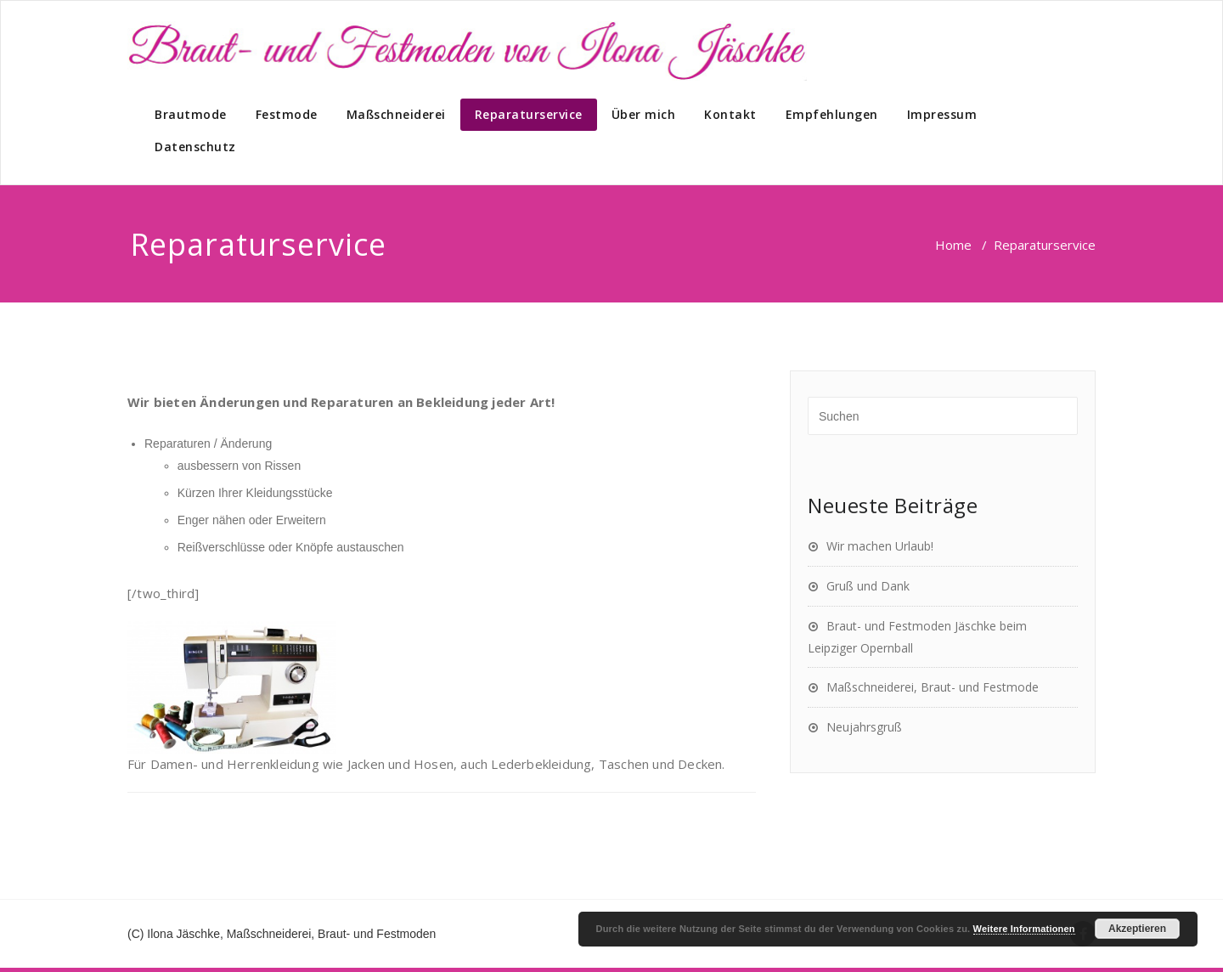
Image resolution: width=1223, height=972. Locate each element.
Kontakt (730, 114)
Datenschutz (195, 146)
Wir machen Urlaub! (879, 546)
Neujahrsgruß (864, 727)
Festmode (287, 114)
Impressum (942, 114)
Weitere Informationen (1024, 929)
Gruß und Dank (868, 586)
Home (953, 244)
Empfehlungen (832, 114)
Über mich (644, 114)
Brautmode (191, 114)
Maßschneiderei (396, 114)
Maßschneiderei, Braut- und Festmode (932, 687)
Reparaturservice (529, 114)
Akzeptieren (1137, 929)
